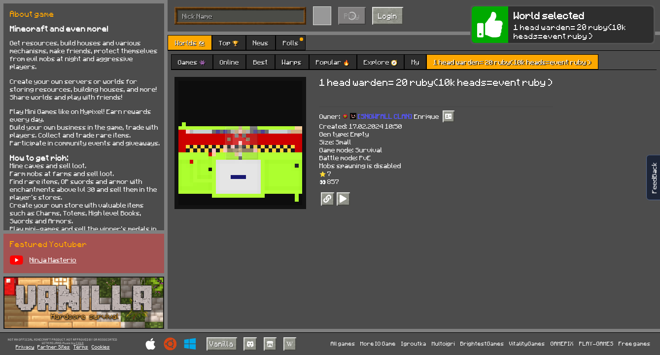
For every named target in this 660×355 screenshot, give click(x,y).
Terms (80, 346)
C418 (80, 343)
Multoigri (443, 343)
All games (343, 343)
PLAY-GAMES (596, 343)
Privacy (25, 346)
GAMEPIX (562, 343)
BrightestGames (482, 343)
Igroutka (413, 343)
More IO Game (378, 343)
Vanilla (221, 344)
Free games (635, 343)
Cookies (101, 346)
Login (387, 16)
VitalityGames (527, 343)
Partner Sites (53, 346)
